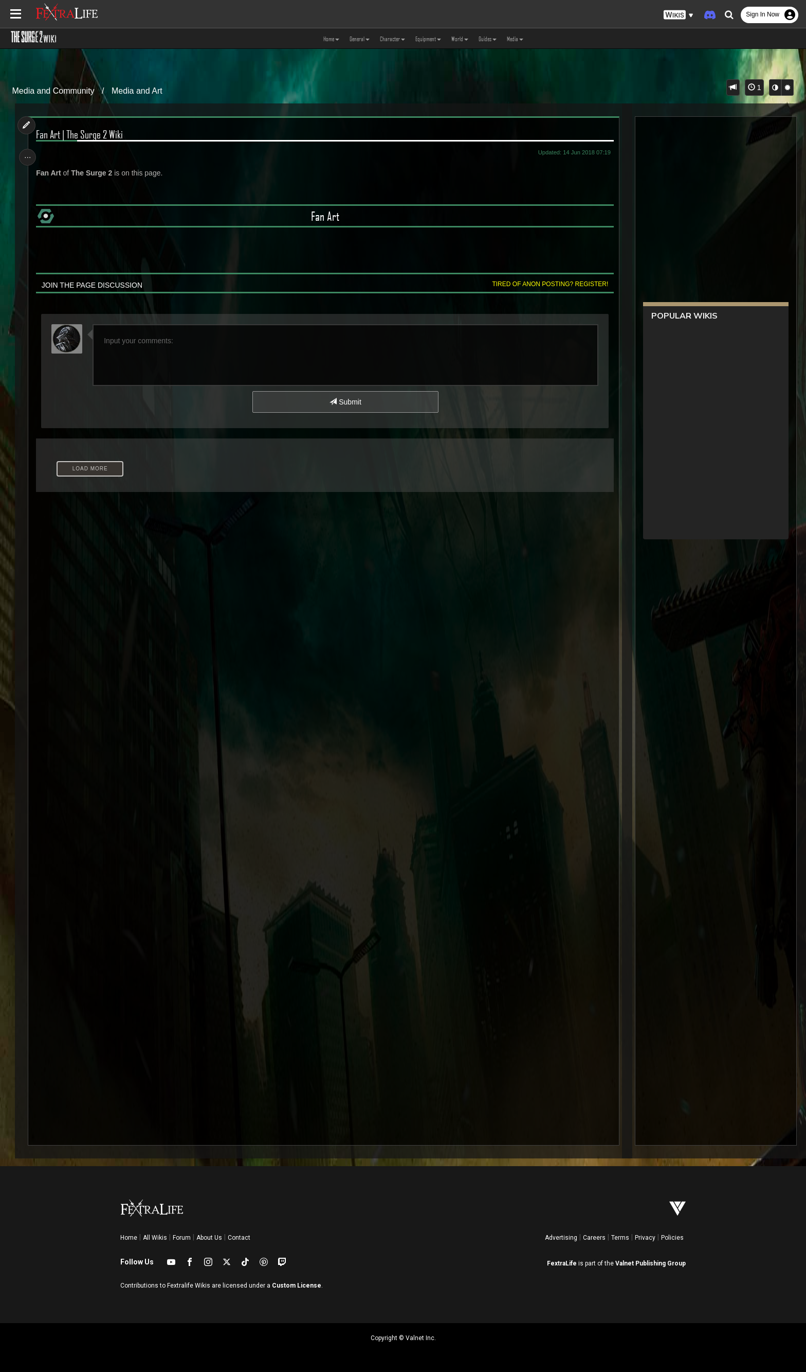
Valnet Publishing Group (650, 1263)
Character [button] (392, 38)
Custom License (296, 1285)
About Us (209, 1237)
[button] (678, 15)
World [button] (459, 38)
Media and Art (137, 91)
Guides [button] (488, 38)
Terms (620, 1237)
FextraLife (562, 1263)
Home (128, 1237)
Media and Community (53, 91)
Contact (239, 1237)
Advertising (561, 1237)
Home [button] (331, 38)
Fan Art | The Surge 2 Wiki (82, 134)
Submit (345, 402)
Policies (672, 1237)
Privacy (645, 1237)
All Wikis (155, 1237)
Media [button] (515, 38)
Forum (182, 1237)
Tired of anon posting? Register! (547, 284)
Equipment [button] (428, 38)
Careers (594, 1237)
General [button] (360, 38)
